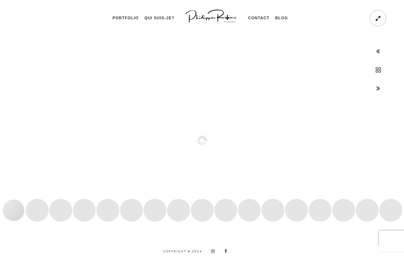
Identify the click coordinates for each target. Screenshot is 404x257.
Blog (281, 18)
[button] (13, 135)
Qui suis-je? (159, 18)
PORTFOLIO (126, 18)
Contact (258, 18)
